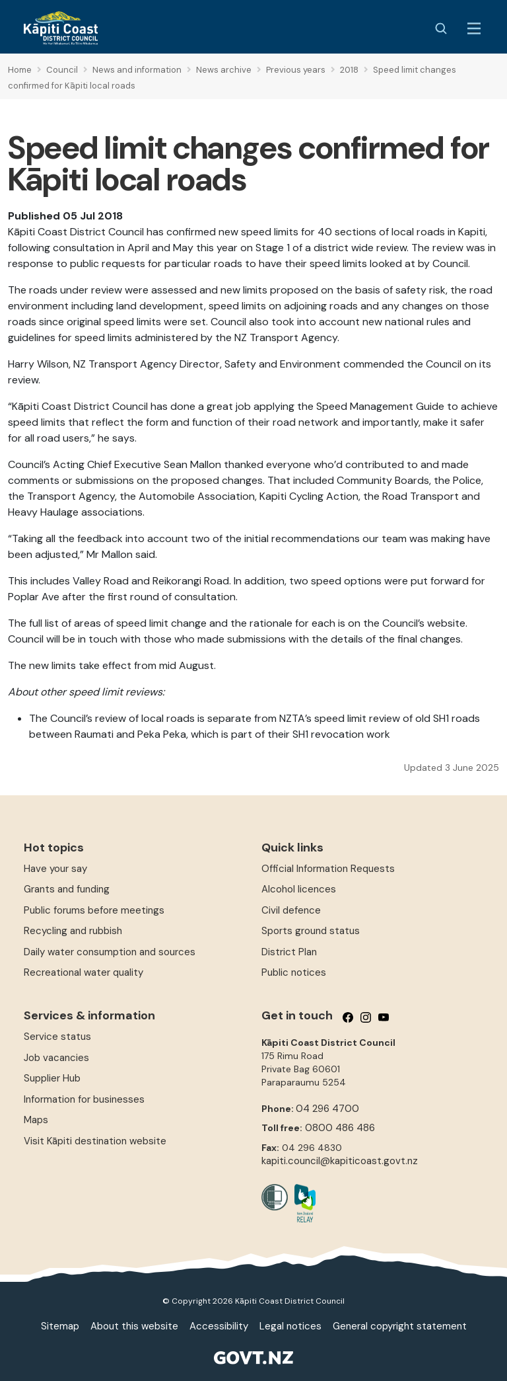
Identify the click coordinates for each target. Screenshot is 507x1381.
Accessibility (218, 1326)
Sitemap (60, 1326)
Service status (57, 1036)
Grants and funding (67, 889)
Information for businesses (84, 1099)
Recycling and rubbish (73, 930)
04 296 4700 (327, 1108)
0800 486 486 (340, 1127)
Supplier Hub (52, 1078)
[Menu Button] (474, 28)
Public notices (293, 972)
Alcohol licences (298, 889)
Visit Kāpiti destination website (95, 1141)
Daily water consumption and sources (109, 952)
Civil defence (291, 910)
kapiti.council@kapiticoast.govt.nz (339, 1160)
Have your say (55, 868)
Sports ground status (310, 930)
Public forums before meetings (94, 910)
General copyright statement (400, 1326)
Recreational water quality (83, 972)
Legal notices (290, 1326)
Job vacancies (56, 1057)
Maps (36, 1119)
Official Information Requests (328, 868)
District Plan (289, 952)
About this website (134, 1326)
